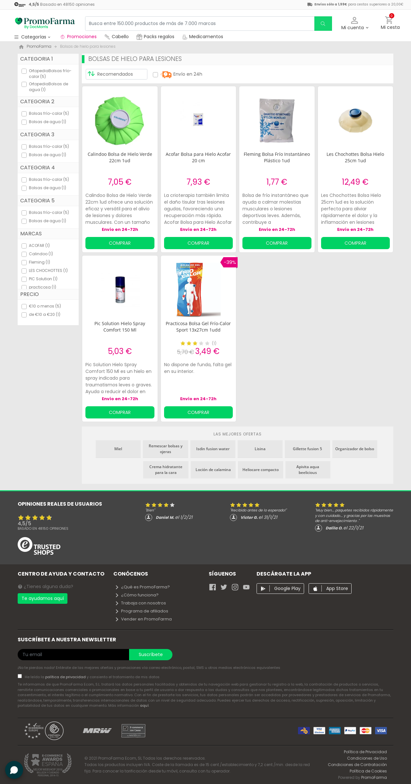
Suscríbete (151, 654)
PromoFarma (374, 777)
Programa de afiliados (141, 611)
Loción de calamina (213, 469)
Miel (118, 448)
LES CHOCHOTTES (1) (48, 270)
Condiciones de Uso (367, 758)
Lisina (260, 448)
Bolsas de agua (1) (47, 121)
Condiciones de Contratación (357, 764)
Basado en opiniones (43, 528)
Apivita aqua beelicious (307, 469)
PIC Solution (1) (43, 279)
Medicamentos (202, 36)
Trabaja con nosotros (140, 603)
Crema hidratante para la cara (165, 469)
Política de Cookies (368, 771)
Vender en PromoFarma (143, 619)
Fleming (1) (39, 262)
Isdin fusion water (213, 448)
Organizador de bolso (354, 448)
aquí (144, 705)
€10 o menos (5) (45, 306)
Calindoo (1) (41, 254)
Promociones (78, 36)
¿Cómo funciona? (137, 595)
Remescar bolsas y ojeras (165, 448)
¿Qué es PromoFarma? (142, 587)
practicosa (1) (42, 287)
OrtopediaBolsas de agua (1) (48, 86)
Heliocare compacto (260, 469)
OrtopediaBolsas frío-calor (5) (50, 73)
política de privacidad (66, 676)
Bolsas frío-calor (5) (49, 113)
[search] (323, 23)
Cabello (116, 36)
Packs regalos (155, 36)
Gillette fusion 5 (307, 448)
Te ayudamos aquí (43, 598)
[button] (354, 23)
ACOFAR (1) (39, 245)
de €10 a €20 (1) (44, 314)
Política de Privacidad (365, 751)
